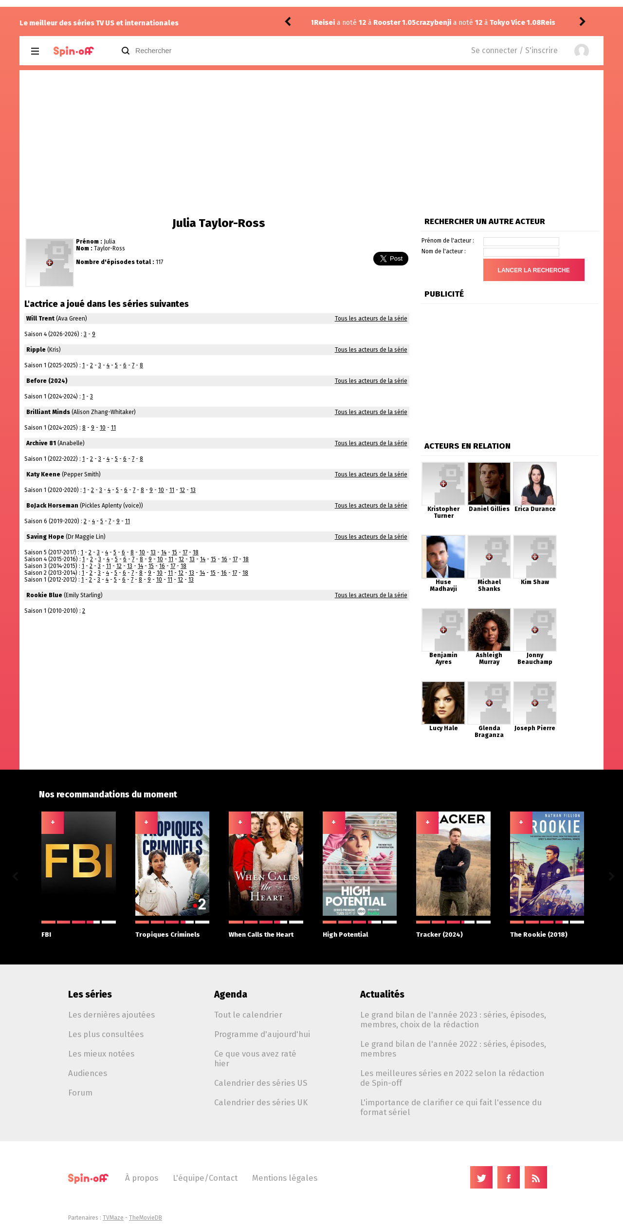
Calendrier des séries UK (261, 1102)
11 (113, 427)
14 (163, 552)
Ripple (36, 349)
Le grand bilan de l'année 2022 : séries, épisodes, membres (453, 1048)
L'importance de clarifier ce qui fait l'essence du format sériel (451, 1107)
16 (224, 559)
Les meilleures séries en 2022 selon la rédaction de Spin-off (452, 1078)
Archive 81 (41, 443)
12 (182, 490)
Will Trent (40, 318)
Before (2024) (47, 381)
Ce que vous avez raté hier (255, 1058)
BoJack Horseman (52, 505)
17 (185, 552)
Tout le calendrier (248, 1015)
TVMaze (113, 1217)
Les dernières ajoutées (111, 1015)
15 (174, 552)
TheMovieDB (145, 1217)
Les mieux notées (101, 1053)
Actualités (382, 994)
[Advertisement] (311, 143)
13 (193, 490)
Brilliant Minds (48, 412)
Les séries (90, 994)
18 (196, 552)
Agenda (230, 994)
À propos (141, 1178)
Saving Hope (45, 536)
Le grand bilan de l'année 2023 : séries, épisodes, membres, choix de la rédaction (453, 1019)
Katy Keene (43, 474)
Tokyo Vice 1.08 (413, 23)
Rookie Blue (44, 595)
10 (103, 427)
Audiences (87, 1073)
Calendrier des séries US (260, 1083)
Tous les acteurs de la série (371, 318)
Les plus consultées (106, 1034)
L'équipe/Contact (205, 1178)
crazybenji (331, 23)
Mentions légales (284, 1178)
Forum (80, 1092)
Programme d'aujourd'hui (262, 1034)
